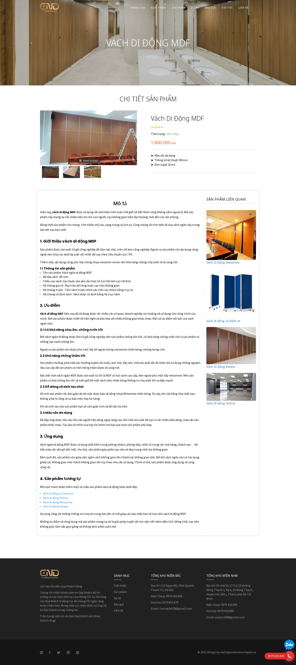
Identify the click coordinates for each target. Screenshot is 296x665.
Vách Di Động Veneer (220, 366)
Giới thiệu (120, 585)
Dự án (117, 598)
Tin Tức (227, 7)
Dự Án (195, 7)
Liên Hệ (243, 7)
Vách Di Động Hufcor (221, 403)
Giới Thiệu (158, 7)
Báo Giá (210, 7)
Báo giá (119, 604)
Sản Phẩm (178, 7)
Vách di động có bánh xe (223, 321)
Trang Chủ (137, 7)
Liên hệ (118, 610)
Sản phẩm (120, 592)
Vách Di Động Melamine (223, 262)
